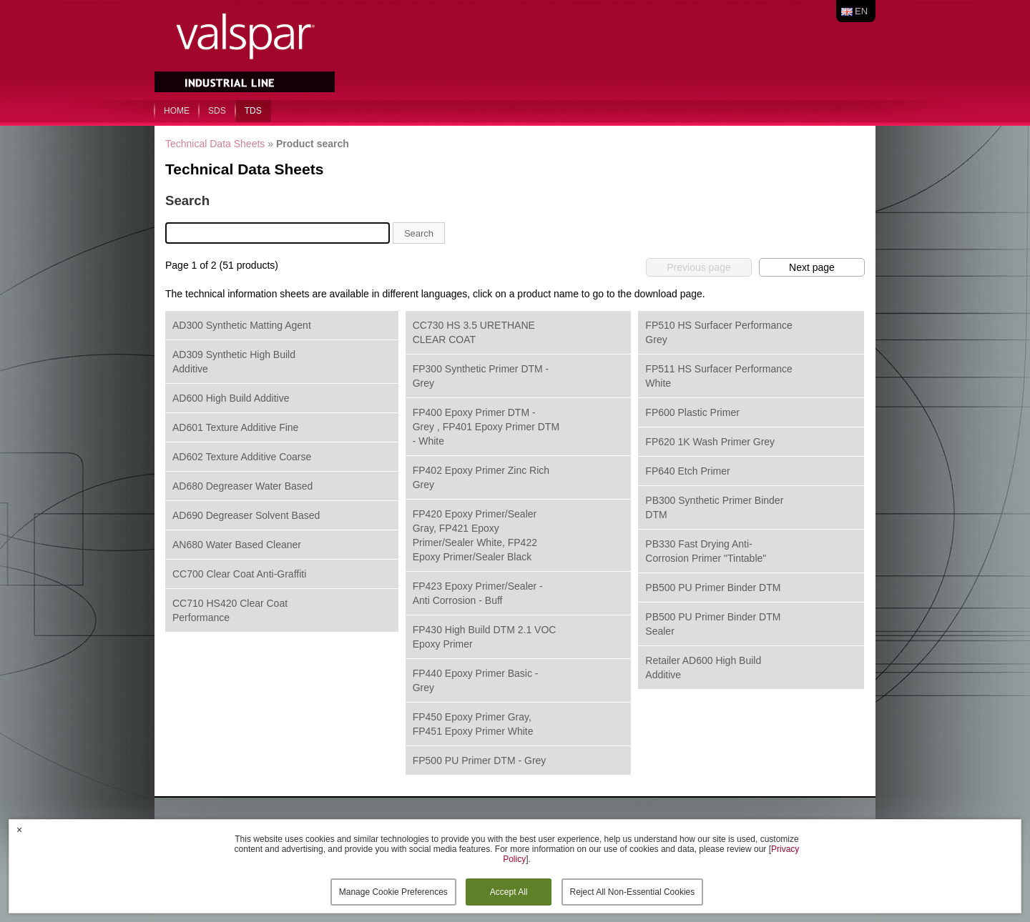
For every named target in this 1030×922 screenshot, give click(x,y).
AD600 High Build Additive (230, 398)
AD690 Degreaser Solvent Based (246, 515)
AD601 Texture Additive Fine (235, 427)
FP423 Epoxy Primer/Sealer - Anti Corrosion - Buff (478, 593)
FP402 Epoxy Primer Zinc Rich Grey (481, 477)
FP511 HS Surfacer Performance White (718, 376)
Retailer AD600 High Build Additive (703, 667)
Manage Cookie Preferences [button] (393, 892)
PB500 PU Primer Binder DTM (712, 587)
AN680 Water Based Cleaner (236, 544)
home (177, 111)
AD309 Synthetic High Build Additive (233, 362)
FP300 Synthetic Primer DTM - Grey (481, 376)
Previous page (699, 267)
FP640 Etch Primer (687, 471)
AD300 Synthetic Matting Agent (241, 325)
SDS (217, 111)
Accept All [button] (509, 892)
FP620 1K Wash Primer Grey (710, 441)
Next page (812, 267)
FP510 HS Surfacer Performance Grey (718, 332)
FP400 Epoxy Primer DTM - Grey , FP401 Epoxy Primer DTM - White (486, 427)
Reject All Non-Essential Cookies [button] (632, 892)
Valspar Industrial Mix (246, 49)
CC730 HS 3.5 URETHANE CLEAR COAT (474, 332)
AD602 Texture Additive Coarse (241, 456)
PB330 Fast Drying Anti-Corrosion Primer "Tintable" (705, 551)
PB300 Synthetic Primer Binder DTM (714, 507)
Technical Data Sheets (215, 143)
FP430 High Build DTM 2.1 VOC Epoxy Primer (484, 637)
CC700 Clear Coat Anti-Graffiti (239, 574)
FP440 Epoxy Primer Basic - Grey (476, 680)
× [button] (19, 830)
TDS (253, 111)
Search (418, 233)
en (861, 11)
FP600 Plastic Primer (692, 412)
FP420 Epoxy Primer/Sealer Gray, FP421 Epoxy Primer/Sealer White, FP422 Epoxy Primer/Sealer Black (475, 535)
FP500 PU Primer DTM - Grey (479, 760)
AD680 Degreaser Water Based (242, 486)
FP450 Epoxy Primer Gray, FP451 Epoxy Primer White (473, 724)
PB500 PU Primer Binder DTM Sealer (712, 624)
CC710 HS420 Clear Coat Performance (230, 610)
